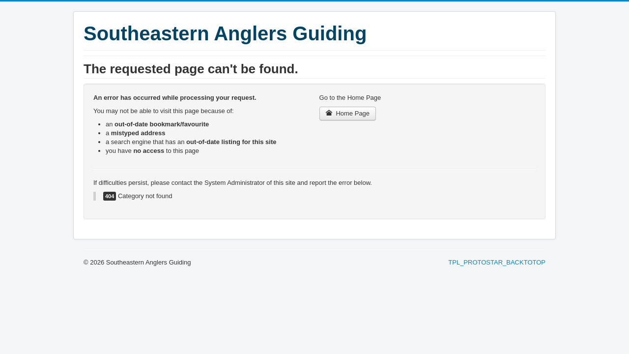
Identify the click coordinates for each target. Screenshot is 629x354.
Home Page (348, 113)
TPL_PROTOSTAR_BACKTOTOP (496, 262)
